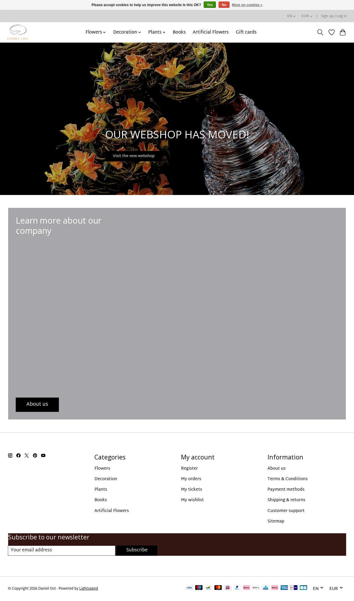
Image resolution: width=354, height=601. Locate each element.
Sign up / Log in (334, 16)
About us (276, 469)
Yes (210, 5)
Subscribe (137, 551)
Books (179, 32)
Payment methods (285, 490)
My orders (191, 479)
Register (189, 469)
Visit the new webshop (145, 153)
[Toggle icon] (320, 32)
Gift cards (246, 32)
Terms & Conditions (287, 479)
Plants (100, 490)
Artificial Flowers (211, 32)
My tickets (191, 490)
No (224, 5)
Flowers (102, 469)
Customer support (285, 511)
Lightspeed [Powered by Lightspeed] (88, 589)
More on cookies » (247, 5)
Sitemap (275, 521)
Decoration (105, 479)
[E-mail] (61, 551)
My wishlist (192, 500)
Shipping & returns (286, 500)
